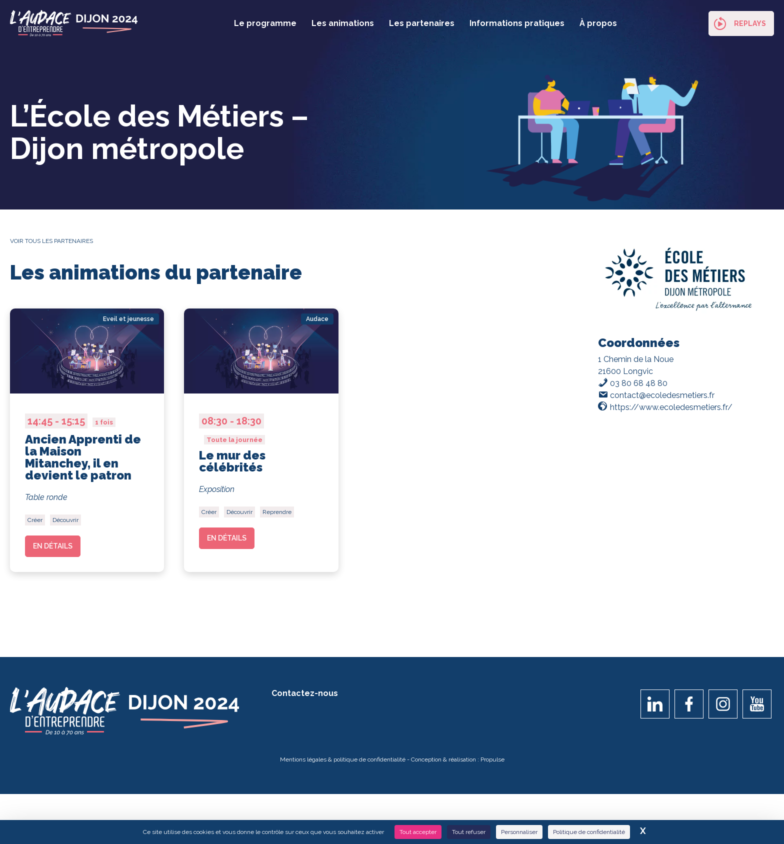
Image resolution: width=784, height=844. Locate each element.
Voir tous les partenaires (51, 241)
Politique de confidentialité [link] (589, 832)
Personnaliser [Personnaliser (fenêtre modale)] (519, 832)
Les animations (343, 23)
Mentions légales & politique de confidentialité (343, 763)
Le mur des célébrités (232, 461)
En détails (52, 546)
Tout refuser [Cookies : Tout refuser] (469, 832)
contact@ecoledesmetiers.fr (662, 395)
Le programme (265, 23)
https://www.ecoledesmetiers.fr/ (671, 407)
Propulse (492, 763)
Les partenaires (421, 23)
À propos (598, 23)
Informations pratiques (517, 23)
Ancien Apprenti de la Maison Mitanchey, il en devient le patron (83, 457)
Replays (750, 24)
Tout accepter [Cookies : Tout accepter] (418, 832)
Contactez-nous (305, 697)
